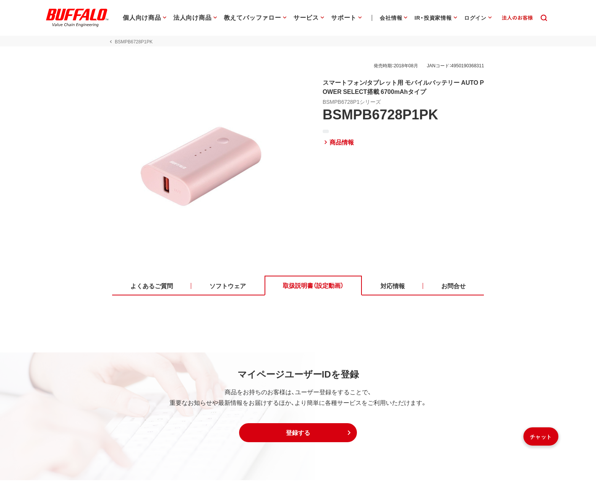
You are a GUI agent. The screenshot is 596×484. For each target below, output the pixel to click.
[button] (298, 436)
